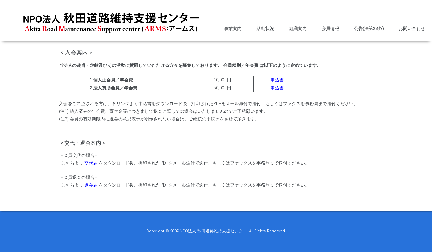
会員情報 (330, 28)
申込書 (277, 80)
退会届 (91, 185)
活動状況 (265, 28)
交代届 (91, 163)
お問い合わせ (412, 28)
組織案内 (298, 28)
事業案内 (233, 28)
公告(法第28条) (369, 28)
